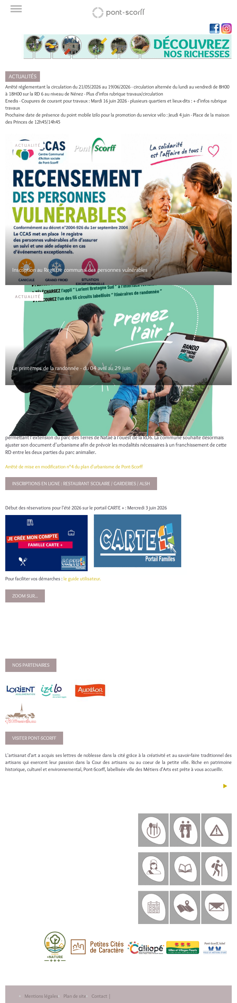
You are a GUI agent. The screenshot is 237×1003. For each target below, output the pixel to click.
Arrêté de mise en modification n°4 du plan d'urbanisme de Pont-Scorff (74, 466)
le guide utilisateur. (82, 578)
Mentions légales (41, 996)
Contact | (101, 996)
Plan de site (74, 996)
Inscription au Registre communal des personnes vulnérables (80, 269)
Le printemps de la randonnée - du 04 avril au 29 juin (71, 368)
